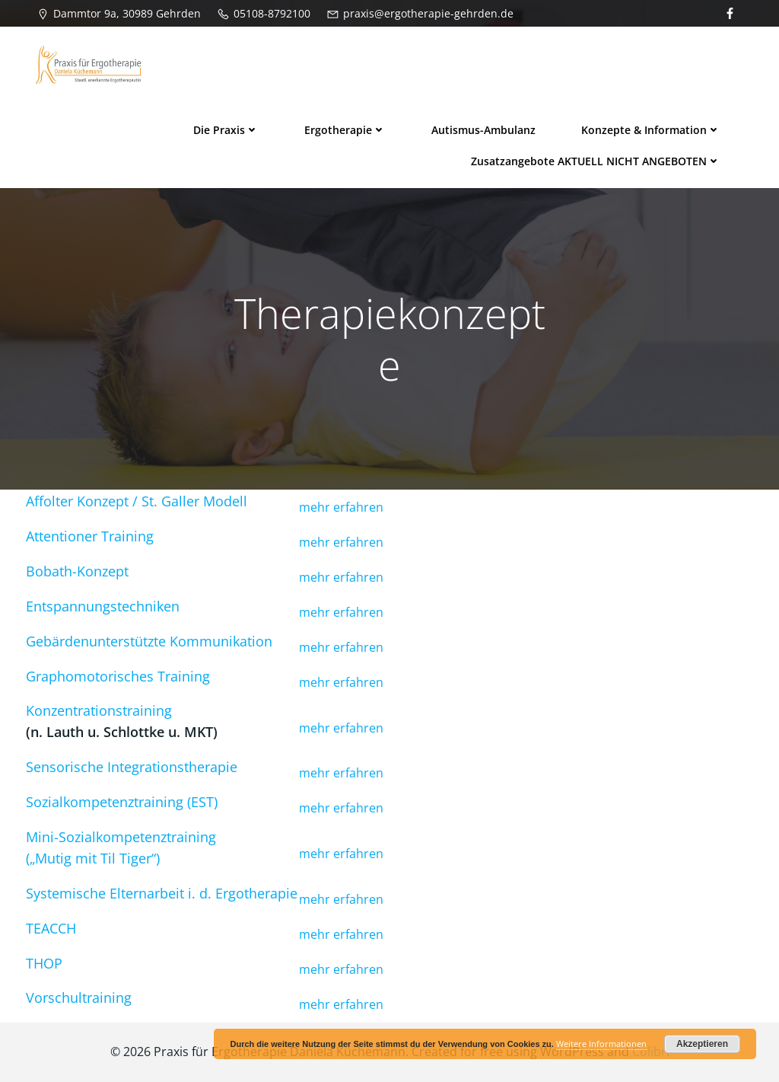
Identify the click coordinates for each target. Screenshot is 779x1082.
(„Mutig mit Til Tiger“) (93, 858)
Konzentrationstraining (99, 710)
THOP (44, 963)
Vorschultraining (79, 997)
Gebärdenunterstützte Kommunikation (149, 641)
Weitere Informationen (601, 1043)
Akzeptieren (702, 1044)
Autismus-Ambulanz (483, 130)
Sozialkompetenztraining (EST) (122, 802)
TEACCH (51, 928)
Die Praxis (226, 130)
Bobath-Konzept (77, 571)
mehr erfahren (341, 507)
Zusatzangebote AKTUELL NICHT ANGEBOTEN (595, 161)
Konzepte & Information (650, 130)
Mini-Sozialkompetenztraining (121, 837)
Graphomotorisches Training (118, 676)
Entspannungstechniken (103, 606)
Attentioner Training (90, 536)
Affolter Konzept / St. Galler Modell (136, 501)
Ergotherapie (345, 130)
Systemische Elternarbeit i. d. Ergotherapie (161, 893)
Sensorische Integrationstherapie (131, 767)
